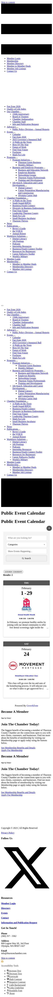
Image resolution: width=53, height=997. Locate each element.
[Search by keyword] (26, 538)
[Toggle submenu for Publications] (19, 226)
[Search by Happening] (26, 551)
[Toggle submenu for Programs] (16, 361)
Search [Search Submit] (26, 558)
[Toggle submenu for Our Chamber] (20, 112)
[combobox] (26, 544)
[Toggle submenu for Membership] (19, 262)
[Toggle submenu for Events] (14, 132)
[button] (49, 528)
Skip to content (8, 2)
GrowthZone (32, 705)
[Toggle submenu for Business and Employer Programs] (44, 168)
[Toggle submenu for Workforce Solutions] (26, 236)
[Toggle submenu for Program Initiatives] (31, 160)
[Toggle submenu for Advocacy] (17, 127)
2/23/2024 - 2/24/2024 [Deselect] (13, 572)
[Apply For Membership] (11, 750)
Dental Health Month (26, 615)
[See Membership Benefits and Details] (18, 748)
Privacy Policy (7, 833)
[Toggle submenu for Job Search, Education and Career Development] (26, 389)
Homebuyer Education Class (26, 676)
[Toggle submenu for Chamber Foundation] (27, 198)
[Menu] (2, 305)
